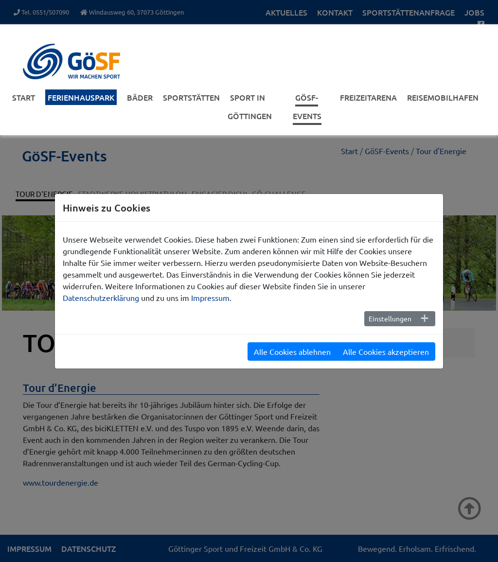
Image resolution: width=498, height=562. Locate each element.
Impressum (210, 297)
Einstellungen (390, 318)
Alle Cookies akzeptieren (386, 351)
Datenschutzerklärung (101, 297)
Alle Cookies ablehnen (292, 351)
